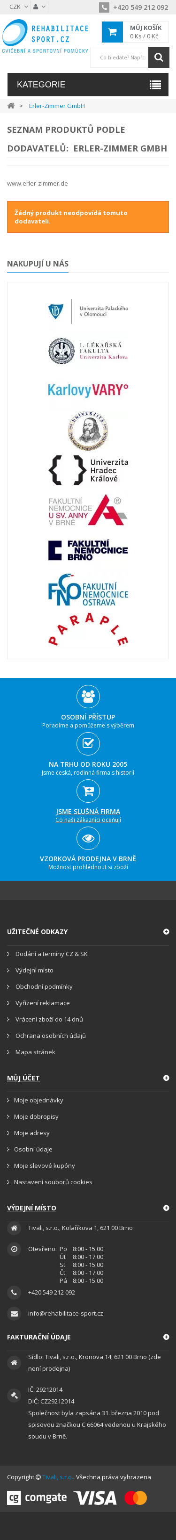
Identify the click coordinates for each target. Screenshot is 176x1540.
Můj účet (23, 1077)
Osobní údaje (33, 1149)
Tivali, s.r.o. (57, 1477)
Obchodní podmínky (43, 986)
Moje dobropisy (36, 1116)
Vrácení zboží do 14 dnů (48, 1019)
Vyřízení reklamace (42, 1003)
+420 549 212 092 (133, 7)
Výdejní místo (34, 970)
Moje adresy (32, 1133)
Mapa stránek (34, 1052)
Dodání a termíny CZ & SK (51, 954)
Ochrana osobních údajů (50, 1035)
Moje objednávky (38, 1100)
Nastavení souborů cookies (53, 1182)
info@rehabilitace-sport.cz (65, 1313)
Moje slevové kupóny (44, 1165)
